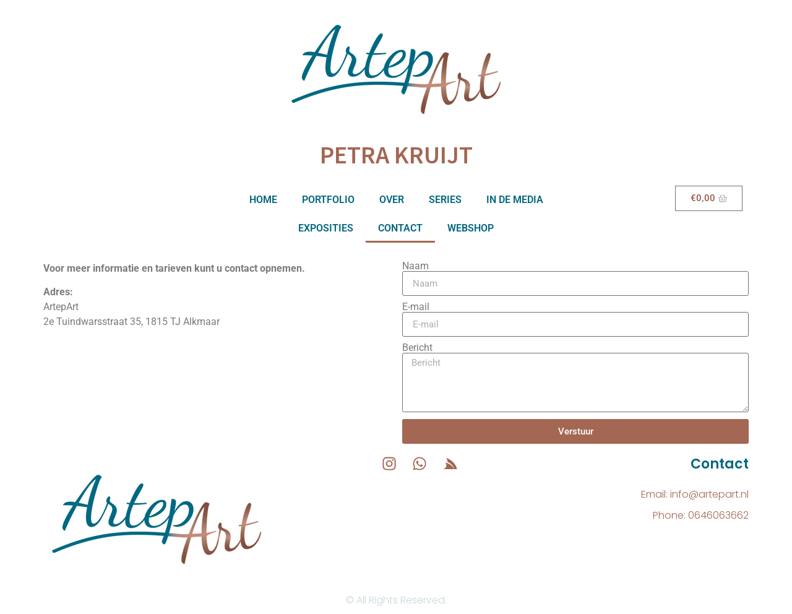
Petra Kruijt (396, 154)
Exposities (325, 228)
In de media (514, 199)
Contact (400, 228)
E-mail (415, 307)
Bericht (417, 348)
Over (391, 199)
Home (263, 199)
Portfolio (328, 199)
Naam (415, 266)
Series (445, 199)
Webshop (470, 228)
